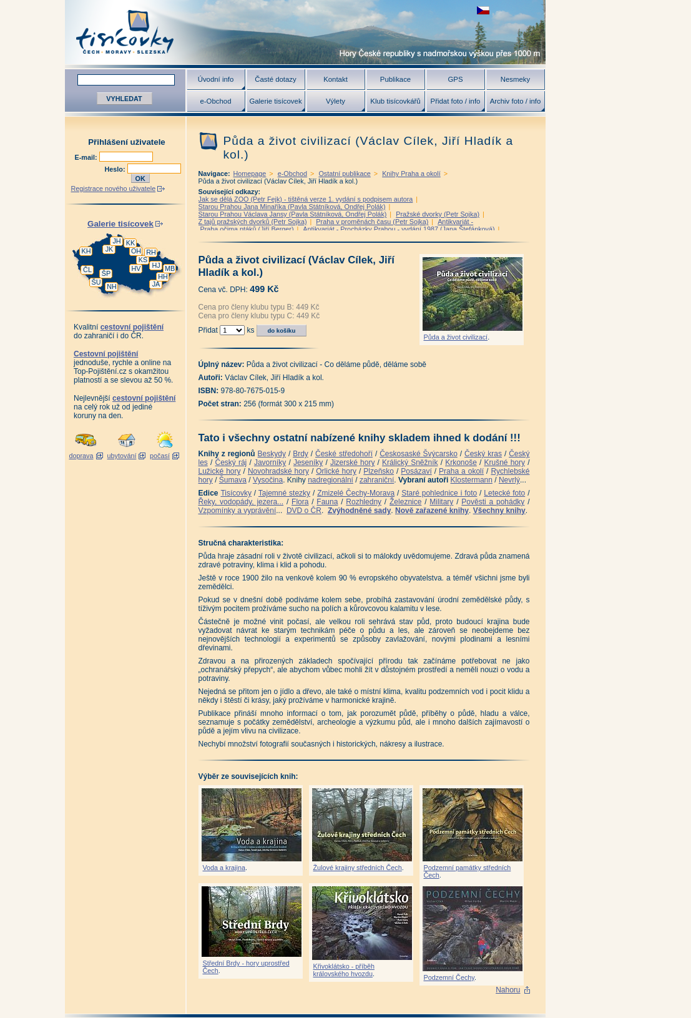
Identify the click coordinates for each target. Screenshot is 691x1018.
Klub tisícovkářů (395, 101)
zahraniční (377, 480)
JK (109, 249)
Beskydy (272, 453)
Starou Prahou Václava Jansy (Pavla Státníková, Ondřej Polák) (292, 214)
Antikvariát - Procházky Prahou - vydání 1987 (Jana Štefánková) (398, 229)
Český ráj (231, 462)
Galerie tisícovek (275, 101)
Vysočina (268, 480)
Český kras (483, 453)
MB (170, 268)
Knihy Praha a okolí (411, 173)
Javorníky (270, 462)
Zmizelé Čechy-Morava (356, 493)
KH (86, 251)
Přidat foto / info (456, 101)
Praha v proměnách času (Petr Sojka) (372, 221)
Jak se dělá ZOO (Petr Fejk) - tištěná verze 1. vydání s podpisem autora (305, 199)
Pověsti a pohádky (492, 501)
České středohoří (344, 453)
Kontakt (335, 79)
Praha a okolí (461, 471)
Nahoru (508, 990)
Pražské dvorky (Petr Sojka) (437, 214)
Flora (300, 501)
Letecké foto (504, 493)
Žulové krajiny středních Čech (357, 867)
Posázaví (416, 471)
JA (156, 284)
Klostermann (472, 480)
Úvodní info (216, 79)
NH (112, 286)
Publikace (395, 79)
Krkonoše (461, 462)
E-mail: (87, 157)
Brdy (300, 453)
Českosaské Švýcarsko (419, 453)
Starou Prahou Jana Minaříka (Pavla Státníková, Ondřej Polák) (292, 206)
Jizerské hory (352, 462)
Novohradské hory (278, 471)
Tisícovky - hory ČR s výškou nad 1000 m (305, 32)
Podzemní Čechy (449, 977)
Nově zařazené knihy (432, 510)
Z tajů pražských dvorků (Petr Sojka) (252, 221)
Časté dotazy (275, 79)
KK (130, 243)
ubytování (122, 455)
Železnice (405, 501)
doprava (81, 455)
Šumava (233, 480)
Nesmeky (515, 79)
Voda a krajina (224, 867)
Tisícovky (236, 493)
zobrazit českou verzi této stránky (483, 10)
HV (136, 268)
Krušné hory (504, 462)
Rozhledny (363, 501)
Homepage (250, 173)
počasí (160, 455)
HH (163, 276)
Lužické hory (219, 471)
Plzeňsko (378, 471)
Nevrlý (509, 480)
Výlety (335, 101)
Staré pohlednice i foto (439, 493)
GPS (455, 79)
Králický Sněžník (410, 462)
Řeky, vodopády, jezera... (241, 501)
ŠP (106, 273)
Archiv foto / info (515, 101)
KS (143, 259)
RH (151, 252)
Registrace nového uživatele (113, 188)
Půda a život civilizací (456, 337)
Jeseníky (308, 462)
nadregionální (330, 480)
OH (136, 251)
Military (441, 501)
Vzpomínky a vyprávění (237, 510)
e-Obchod (215, 101)
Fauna (327, 501)
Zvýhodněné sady (359, 510)
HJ (156, 265)
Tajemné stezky (284, 493)
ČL (87, 269)
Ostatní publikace (344, 173)
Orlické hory (336, 471)
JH (116, 241)
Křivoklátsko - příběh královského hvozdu (344, 969)
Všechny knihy (499, 510)
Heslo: (116, 169)
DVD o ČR (304, 510)
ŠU (96, 282)
